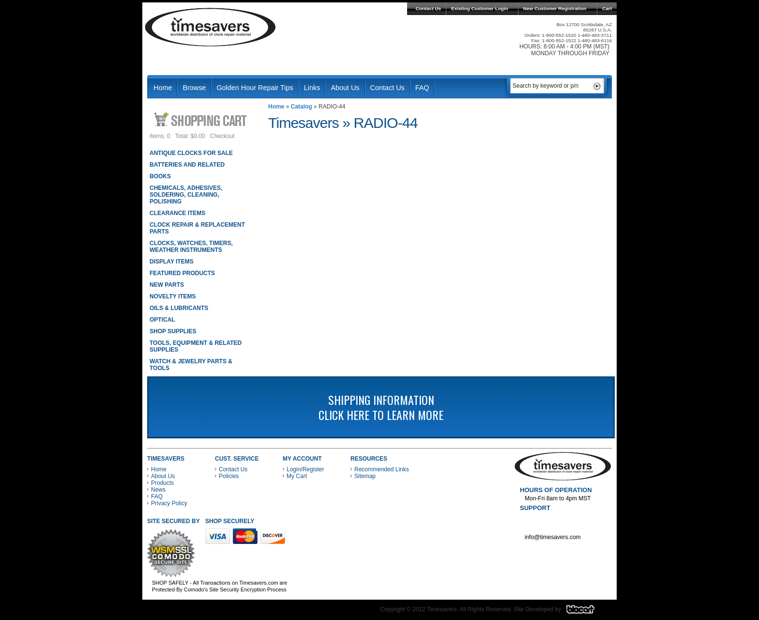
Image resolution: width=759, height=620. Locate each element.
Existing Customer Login (479, 8)
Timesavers (210, 27)
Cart (607, 8)
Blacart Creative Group (586, 611)
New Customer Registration (555, 8)
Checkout (222, 136)
